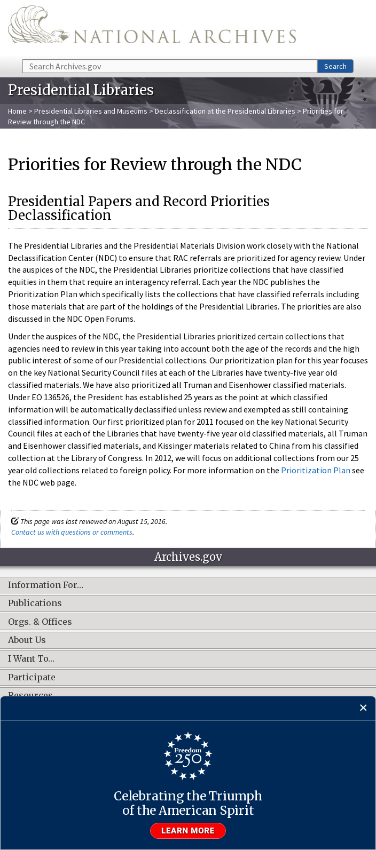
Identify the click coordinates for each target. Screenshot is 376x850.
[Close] (363, 708)
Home (17, 111)
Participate (32, 677)
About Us (27, 640)
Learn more (188, 831)
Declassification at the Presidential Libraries (225, 111)
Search (335, 66)
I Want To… (31, 659)
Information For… (45, 585)
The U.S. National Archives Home (152, 28)
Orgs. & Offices (40, 622)
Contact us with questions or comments (71, 532)
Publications (35, 603)
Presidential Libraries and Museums (90, 111)
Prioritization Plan (315, 470)
